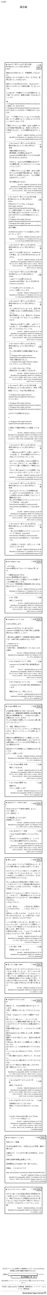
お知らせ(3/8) (12, 1287)
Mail (25, 802)
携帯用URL (29, 1287)
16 (37, 1281)
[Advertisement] (23, 35)
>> (24, 1283)
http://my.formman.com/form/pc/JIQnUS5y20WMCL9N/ (25, 1172)
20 (22, 1283)
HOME (4, 1287)
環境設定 (26, 1289)
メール (20, 1289)
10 (26, 1281)
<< (16, 1281)
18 (41, 1281)
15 (35, 1281)
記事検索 (21, 1287)
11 (28, 1281)
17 (39, 1281)
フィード (37, 1287)
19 (43, 1281)
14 (34, 1281)
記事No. (20, 1274)
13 (32, 1281)
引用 (38, 65)
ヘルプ (43, 1287)
